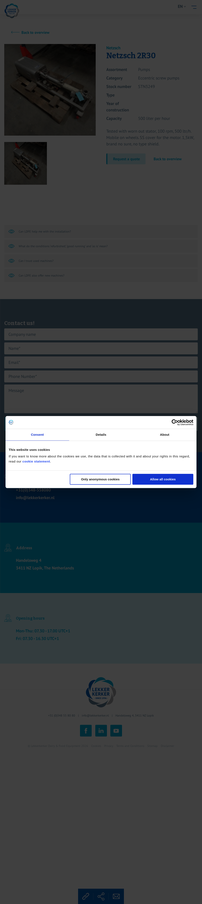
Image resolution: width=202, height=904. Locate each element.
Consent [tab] (37, 434)
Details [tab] (101, 434)
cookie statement (36, 461)
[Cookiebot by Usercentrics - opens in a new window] (174, 422)
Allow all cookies (163, 479)
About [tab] (164, 434)
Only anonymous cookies (100, 479)
